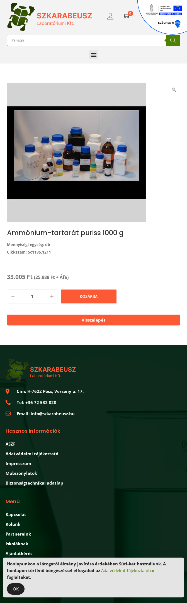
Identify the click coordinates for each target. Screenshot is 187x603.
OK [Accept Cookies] (16, 589)
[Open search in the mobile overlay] (93, 40)
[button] (93, 54)
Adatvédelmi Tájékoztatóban (128, 571)
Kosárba (89, 296)
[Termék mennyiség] (32, 296)
